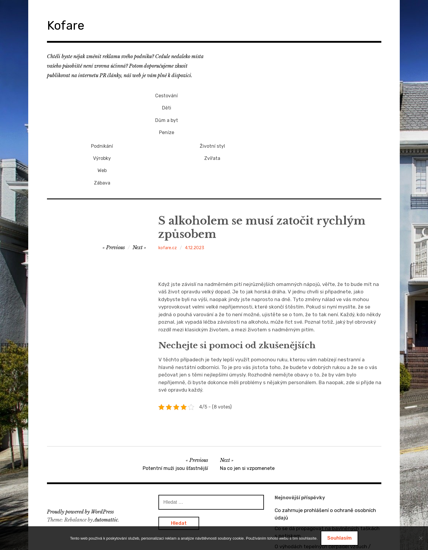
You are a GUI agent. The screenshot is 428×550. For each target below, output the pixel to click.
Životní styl (322, 94)
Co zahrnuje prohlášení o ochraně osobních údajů (325, 457)
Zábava (212, 124)
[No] (421, 538)
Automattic (106, 462)
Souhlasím (339, 538)
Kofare (69, 24)
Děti (102, 104)
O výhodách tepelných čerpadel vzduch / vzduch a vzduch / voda (323, 493)
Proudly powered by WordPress (80, 454)
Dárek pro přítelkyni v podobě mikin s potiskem (318, 521)
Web (212, 114)
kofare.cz (167, 190)
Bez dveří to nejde (296, 507)
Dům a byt (102, 114)
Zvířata (323, 104)
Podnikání (212, 94)
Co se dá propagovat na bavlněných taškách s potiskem (327, 475)
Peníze (102, 124)
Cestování (102, 94)
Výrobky (212, 104)
